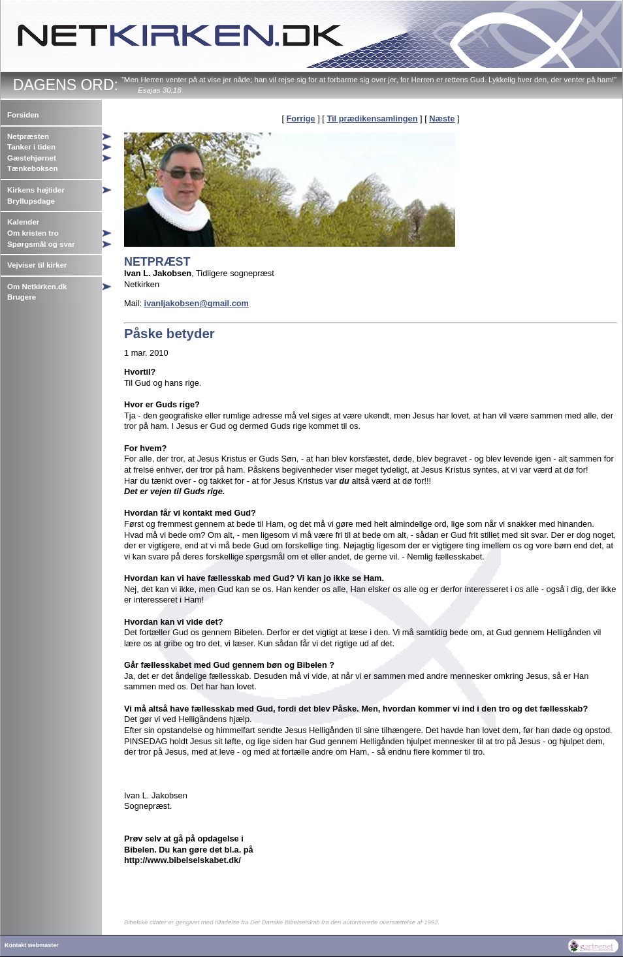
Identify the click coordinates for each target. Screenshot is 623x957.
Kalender (23, 222)
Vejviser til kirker (37, 265)
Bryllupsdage (31, 201)
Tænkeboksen (32, 168)
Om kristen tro (33, 233)
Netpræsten (28, 136)
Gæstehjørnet (31, 158)
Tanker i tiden (31, 147)
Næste (442, 118)
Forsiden (23, 115)
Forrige (301, 118)
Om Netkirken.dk (37, 286)
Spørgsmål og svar (41, 244)
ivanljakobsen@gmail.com (196, 303)
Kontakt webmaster (32, 945)
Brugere (21, 297)
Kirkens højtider (36, 190)
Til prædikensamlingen (372, 118)
